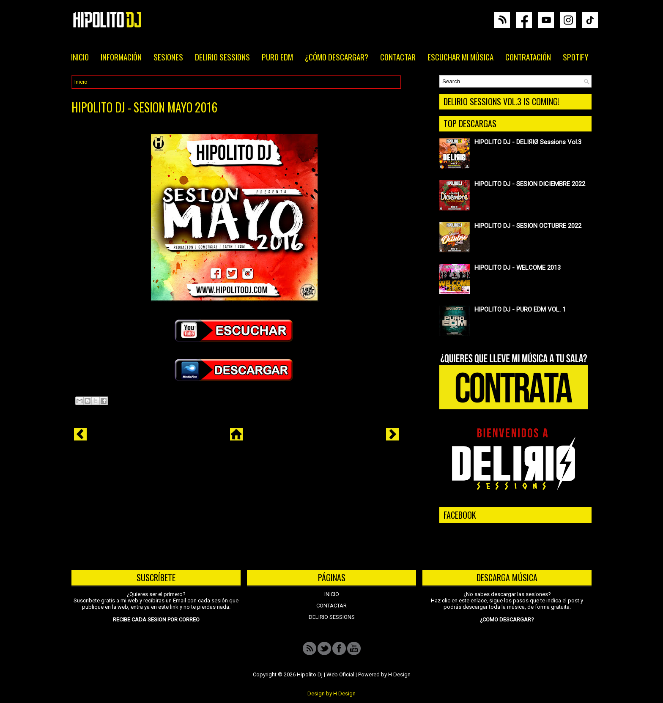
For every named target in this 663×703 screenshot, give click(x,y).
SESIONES (168, 57)
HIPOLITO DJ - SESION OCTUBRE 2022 (527, 226)
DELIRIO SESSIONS (222, 57)
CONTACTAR (398, 57)
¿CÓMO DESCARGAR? (336, 57)
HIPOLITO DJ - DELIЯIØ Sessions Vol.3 (527, 142)
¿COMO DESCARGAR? (507, 619)
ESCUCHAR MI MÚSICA (460, 57)
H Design (399, 674)
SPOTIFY (576, 57)
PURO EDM (277, 57)
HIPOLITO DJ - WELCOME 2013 (517, 267)
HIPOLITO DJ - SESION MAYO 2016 (144, 107)
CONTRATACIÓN (528, 57)
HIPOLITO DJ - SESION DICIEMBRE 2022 (529, 184)
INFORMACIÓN (121, 57)
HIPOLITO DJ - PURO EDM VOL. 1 (520, 309)
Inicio (81, 82)
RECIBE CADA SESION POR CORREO (156, 619)
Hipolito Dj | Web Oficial (325, 674)
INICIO (80, 57)
